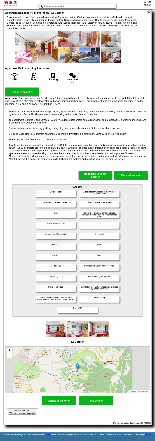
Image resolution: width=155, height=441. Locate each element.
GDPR (149, 434)
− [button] (10, 355)
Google (48, 434)
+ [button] (10, 350)
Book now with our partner (95, 175)
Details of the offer (59, 400)
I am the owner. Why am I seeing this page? (22, 412)
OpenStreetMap (143, 391)
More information (131, 175)
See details (96, 400)
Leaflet (131, 391)
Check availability (22, 92)
